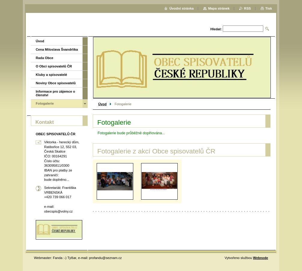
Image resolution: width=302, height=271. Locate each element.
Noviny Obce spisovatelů (56, 83)
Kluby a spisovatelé (51, 74)
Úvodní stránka (181, 8)
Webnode (260, 258)
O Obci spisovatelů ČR (54, 66)
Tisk (268, 8)
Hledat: (216, 29)
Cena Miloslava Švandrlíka (57, 49)
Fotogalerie (45, 103)
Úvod (102, 104)
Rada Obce (44, 58)
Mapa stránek (219, 8)
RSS (247, 8)
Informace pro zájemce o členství (55, 93)
